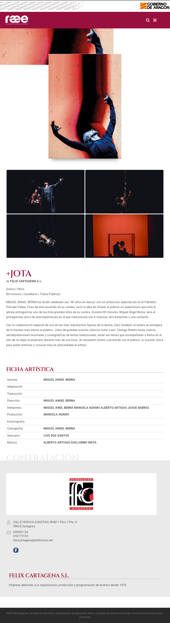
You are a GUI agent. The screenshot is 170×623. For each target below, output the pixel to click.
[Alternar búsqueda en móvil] (148, 20)
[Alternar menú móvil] (155, 20)
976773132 (20, 536)
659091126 (20, 532)
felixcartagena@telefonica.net (33, 540)
